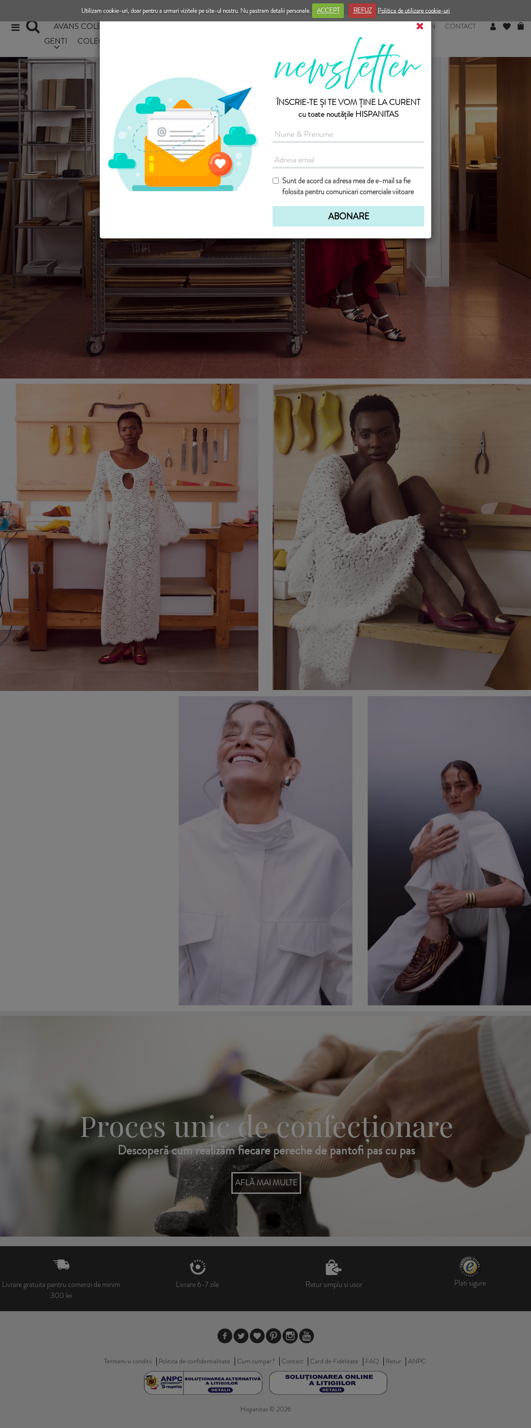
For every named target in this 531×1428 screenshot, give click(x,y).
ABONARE (348, 216)
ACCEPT (328, 10)
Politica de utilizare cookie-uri (414, 10)
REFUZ (362, 10)
